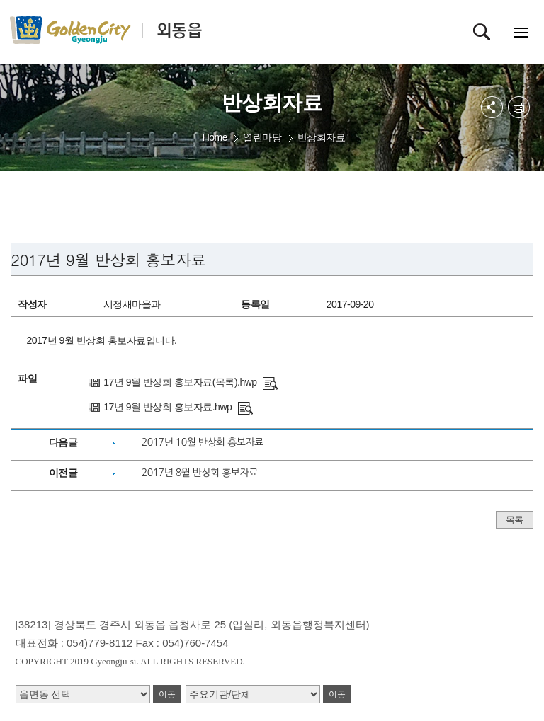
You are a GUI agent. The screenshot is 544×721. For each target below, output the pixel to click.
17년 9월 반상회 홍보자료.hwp (167, 407)
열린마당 (262, 137)
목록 (514, 519)
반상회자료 (322, 137)
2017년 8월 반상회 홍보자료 (200, 473)
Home (215, 137)
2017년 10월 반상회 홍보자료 (203, 442)
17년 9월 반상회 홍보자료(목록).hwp (179, 382)
